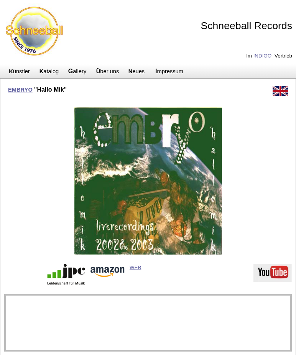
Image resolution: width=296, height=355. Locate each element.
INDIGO (262, 56)
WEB (135, 267)
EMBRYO (20, 90)
